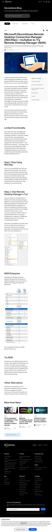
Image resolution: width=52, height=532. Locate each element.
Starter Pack (6, 458)
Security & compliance (39, 491)
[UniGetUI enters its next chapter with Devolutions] (41, 410)
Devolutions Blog (12, 8)
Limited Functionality (35, 81)
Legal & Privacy (37, 487)
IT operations (25, 23)
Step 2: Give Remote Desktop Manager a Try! (37, 89)
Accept (32, 529)
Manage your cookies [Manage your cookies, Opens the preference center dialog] (20, 529)
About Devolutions (38, 480)
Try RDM (33, 96)
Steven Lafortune (7, 428)
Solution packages (7, 456)
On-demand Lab (23, 489)
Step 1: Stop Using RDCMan (37, 84)
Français (40, 445)
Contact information (38, 478)
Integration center (7, 471)
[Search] (44, 2)
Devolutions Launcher (39, 461)
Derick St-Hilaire (8, 50)
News (6, 30)
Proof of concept (7, 473)
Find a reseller (6, 484)
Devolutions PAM (23, 463)
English (34, 445)
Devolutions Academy (23, 484)
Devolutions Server (38, 469)
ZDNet (12, 110)
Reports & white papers (24, 493)
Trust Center (37, 489)
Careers (36, 482)
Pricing (5, 480)
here (20, 231)
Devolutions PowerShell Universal (25, 459)
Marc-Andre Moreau (37, 425)
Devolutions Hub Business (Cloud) (41, 467)
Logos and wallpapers (38, 494)
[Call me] (46, 2)
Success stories (22, 491)
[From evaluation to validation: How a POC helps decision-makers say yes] (11, 410)
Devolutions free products (24, 467)
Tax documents (37, 486)
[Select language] (40, 2)
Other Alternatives (35, 99)
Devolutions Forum (23, 482)
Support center (22, 478)
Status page (22, 494)
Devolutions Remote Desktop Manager (25, 457)
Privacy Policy (42, 513)
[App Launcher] (49, 2)
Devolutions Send (38, 456)
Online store (6, 478)
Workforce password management (10, 463)
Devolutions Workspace (24, 461)
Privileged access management (10, 464)
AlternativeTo (7, 392)
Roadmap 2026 (22, 469)
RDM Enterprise (34, 93)
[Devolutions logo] (9, 445)
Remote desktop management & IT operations (10, 461)
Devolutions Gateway (38, 460)
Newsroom (37, 493)
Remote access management (9, 466)
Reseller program (38, 484)
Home (7, 23)
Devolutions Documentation (25, 480)
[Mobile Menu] (3, 2)
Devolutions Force (23, 487)
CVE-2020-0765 (12, 83)
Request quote (7, 482)
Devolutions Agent (38, 458)
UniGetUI (21, 464)
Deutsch (46, 445)
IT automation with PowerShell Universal (9, 469)
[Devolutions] (8, 2)
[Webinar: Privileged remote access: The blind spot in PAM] (26, 410)
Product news (15, 23)
